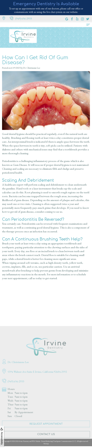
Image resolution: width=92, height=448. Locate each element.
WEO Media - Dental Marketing (42, 441)
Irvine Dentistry (24, 441)
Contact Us (46, 437)
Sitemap (46, 443)
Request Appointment (46, 427)
